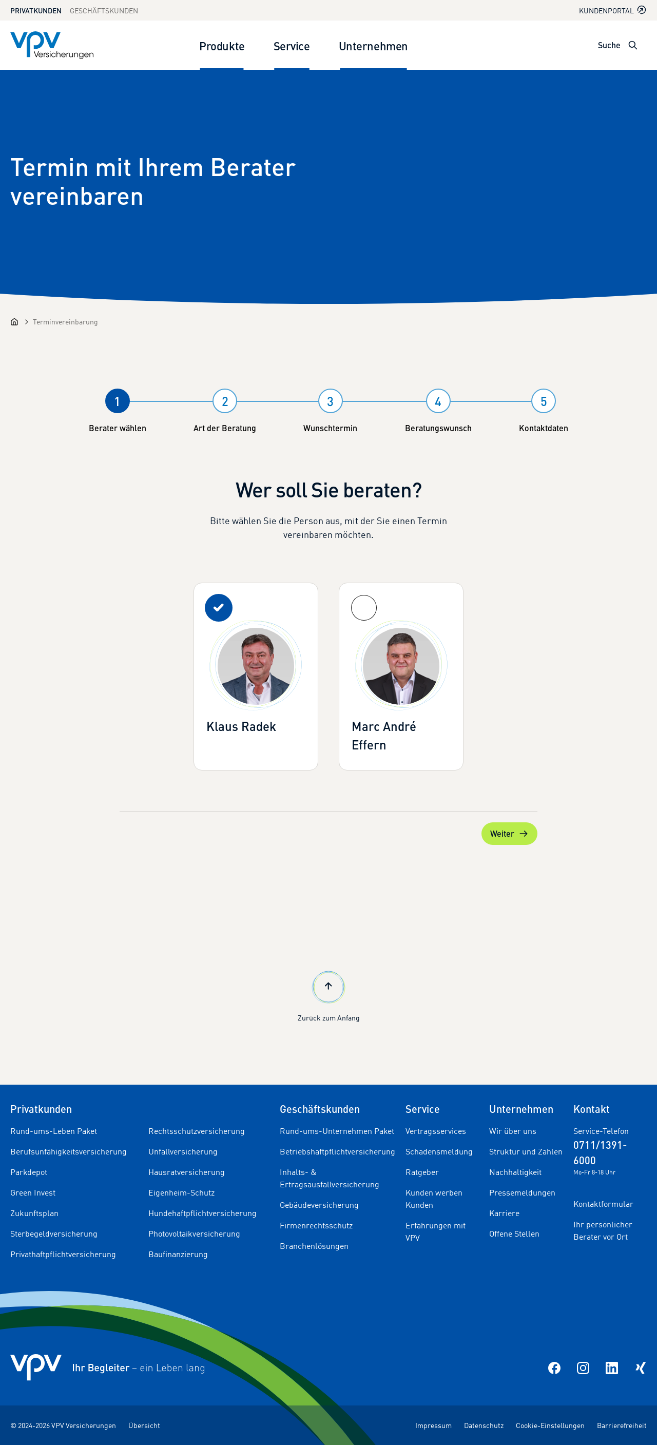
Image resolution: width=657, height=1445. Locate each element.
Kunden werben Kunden (433, 1198)
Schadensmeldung (439, 1151)
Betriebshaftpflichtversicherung (337, 1151)
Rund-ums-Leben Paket (53, 1131)
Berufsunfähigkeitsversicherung (68, 1151)
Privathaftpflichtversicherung (63, 1254)
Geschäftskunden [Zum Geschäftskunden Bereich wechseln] (104, 10)
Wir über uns (512, 1131)
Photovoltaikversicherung (194, 1233)
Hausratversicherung (186, 1172)
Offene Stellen (514, 1233)
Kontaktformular (603, 1204)
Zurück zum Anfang (329, 995)
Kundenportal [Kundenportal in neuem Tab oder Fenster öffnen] (613, 10)
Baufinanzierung (178, 1254)
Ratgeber (422, 1172)
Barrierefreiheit (622, 1425)
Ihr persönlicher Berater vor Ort (602, 1230)
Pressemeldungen (522, 1192)
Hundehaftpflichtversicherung (202, 1213)
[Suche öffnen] (633, 45)
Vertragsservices (435, 1131)
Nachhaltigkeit (515, 1172)
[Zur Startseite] (51, 45)
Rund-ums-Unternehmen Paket (337, 1131)
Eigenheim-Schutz (181, 1192)
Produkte (221, 45)
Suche (609, 45)
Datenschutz (484, 1425)
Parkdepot (28, 1172)
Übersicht (144, 1425)
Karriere (504, 1213)
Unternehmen (373, 45)
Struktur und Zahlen (526, 1151)
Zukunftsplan (34, 1213)
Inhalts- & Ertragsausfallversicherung (329, 1178)
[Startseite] (14, 322)
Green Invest (32, 1192)
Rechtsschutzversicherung (196, 1131)
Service (292, 45)
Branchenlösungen (314, 1246)
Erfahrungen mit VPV (435, 1231)
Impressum (433, 1425)
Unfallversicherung (183, 1151)
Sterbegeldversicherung (54, 1233)
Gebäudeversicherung (319, 1205)
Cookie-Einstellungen (550, 1425)
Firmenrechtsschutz (316, 1225)
